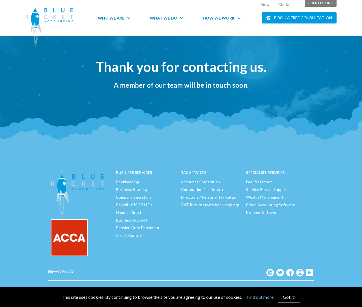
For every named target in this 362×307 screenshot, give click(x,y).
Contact (285, 4)
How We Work (219, 18)
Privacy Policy (61, 271)
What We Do (163, 18)
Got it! (289, 297)
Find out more (260, 297)
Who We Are (111, 18)
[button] (117, 17)
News (266, 4)
